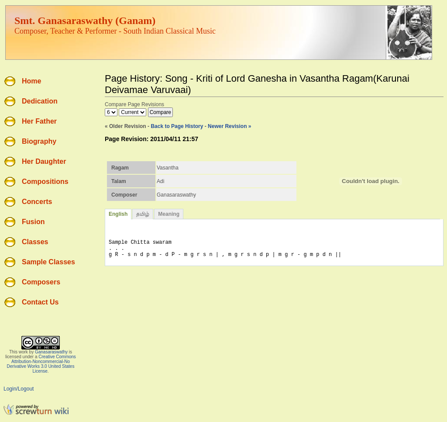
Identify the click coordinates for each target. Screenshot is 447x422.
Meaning (168, 214)
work (23, 351)
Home (31, 81)
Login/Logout (18, 389)
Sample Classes (48, 262)
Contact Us (40, 302)
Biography (39, 141)
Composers (41, 282)
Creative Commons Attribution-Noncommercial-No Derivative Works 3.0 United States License (41, 364)
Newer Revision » (229, 126)
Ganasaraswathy (51, 351)
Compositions (45, 181)
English (118, 214)
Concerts (37, 201)
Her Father (39, 121)
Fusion (33, 221)
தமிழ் (142, 214)
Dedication (40, 101)
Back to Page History (177, 126)
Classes (35, 242)
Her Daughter (44, 161)
